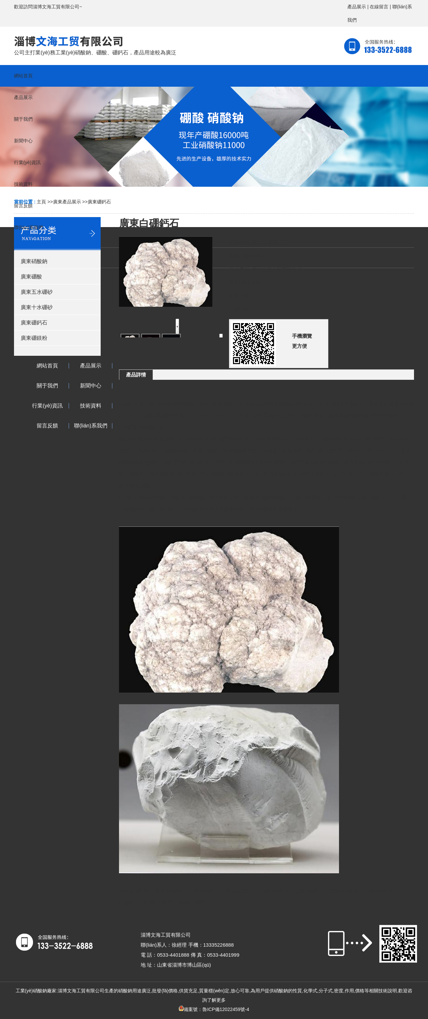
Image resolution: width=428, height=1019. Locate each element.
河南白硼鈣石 (194, 902)
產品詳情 (136, 374)
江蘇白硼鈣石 (274, 891)
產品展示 (356, 6)
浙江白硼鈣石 (239, 891)
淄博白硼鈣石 (169, 891)
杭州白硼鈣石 (159, 902)
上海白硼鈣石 (379, 891)
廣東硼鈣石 (99, 201)
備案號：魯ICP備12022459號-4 (214, 1009)
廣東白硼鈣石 (344, 891)
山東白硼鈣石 (204, 891)
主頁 (41, 201)
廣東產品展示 (67, 201)
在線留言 (379, 6)
